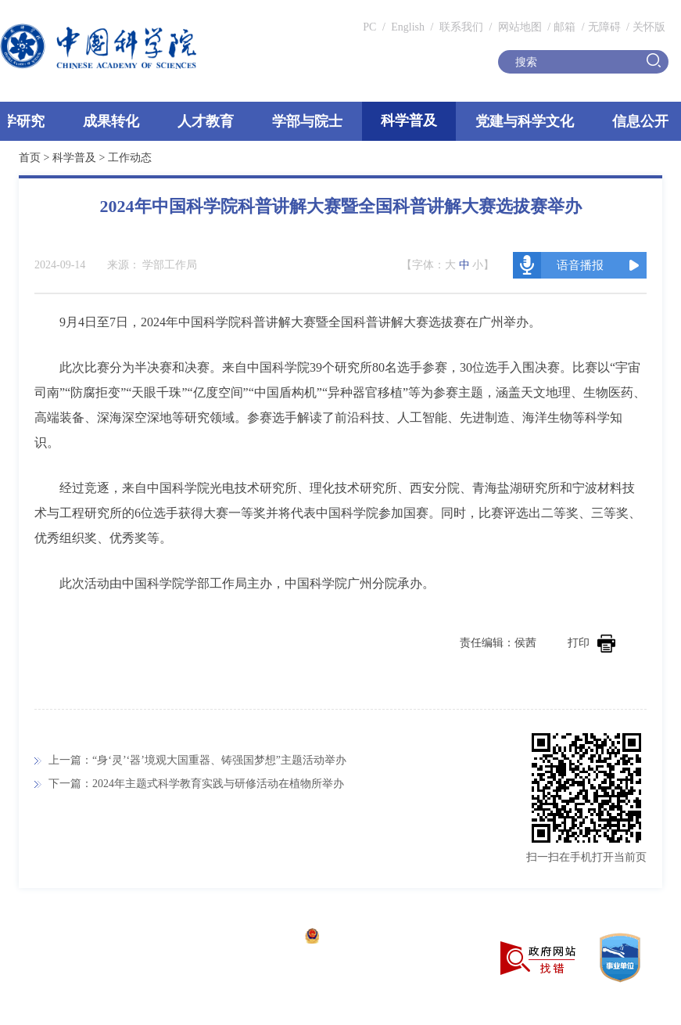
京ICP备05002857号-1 (243, 938)
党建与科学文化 (524, 121)
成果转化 (111, 121)
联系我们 (461, 27)
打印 (591, 643)
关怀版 (649, 27)
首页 (30, 158)
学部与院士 (307, 121)
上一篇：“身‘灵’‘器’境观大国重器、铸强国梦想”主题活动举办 (197, 760)
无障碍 (604, 27)
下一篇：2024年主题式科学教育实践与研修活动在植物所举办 (196, 783)
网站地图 (518, 27)
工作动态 (130, 158)
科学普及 (409, 120)
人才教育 (205, 121)
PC (369, 27)
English (408, 27)
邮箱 (564, 27)
